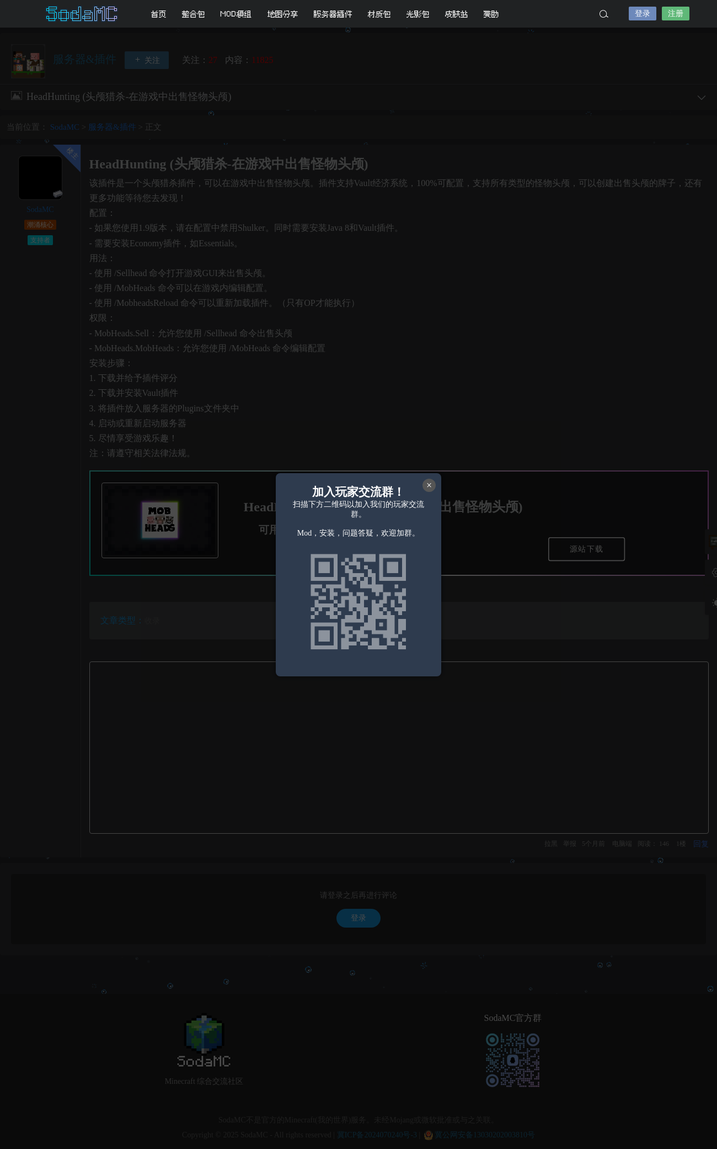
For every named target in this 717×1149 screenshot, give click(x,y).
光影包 (418, 14)
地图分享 (282, 14)
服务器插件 (333, 14)
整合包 (193, 14)
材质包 (379, 14)
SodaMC (83, 14)
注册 (675, 13)
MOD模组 (236, 14)
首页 (159, 14)
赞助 (491, 14)
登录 (642, 13)
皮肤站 (456, 14)
